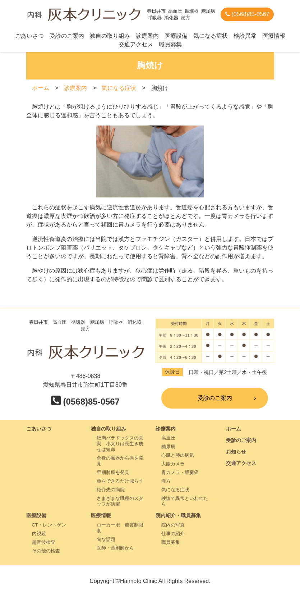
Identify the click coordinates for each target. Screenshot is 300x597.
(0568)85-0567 (247, 14)
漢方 (166, 481)
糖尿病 (168, 446)
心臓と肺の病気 (177, 455)
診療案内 (147, 36)
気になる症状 (210, 36)
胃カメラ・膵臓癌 (180, 472)
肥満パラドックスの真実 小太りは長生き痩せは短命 (120, 443)
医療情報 (273, 36)
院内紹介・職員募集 (178, 515)
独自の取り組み (110, 36)
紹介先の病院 (111, 489)
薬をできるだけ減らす (120, 481)
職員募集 (170, 44)
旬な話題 (106, 539)
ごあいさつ (29, 36)
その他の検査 (46, 550)
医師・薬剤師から (115, 548)
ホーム (40, 88)
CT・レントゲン (49, 525)
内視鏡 (39, 533)
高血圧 (168, 438)
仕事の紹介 (173, 533)
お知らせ (236, 452)
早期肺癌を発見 (113, 472)
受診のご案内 (67, 36)
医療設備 (176, 36)
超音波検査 (43, 542)
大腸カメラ (173, 463)
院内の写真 (173, 525)
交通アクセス (136, 44)
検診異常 (245, 36)
